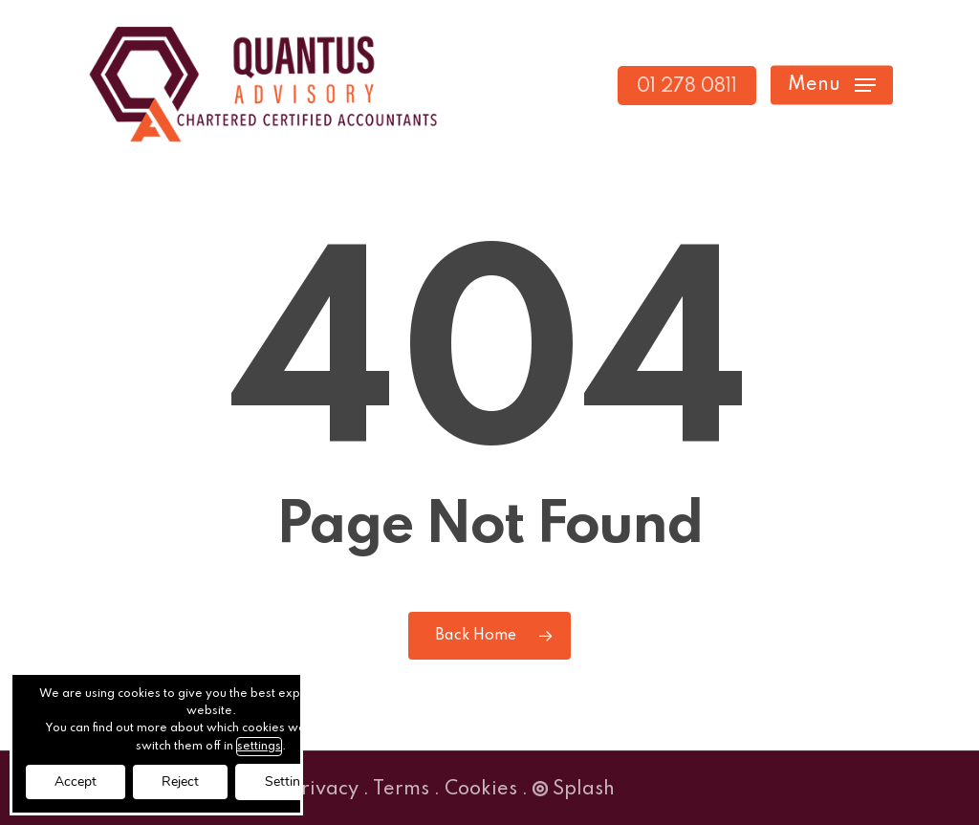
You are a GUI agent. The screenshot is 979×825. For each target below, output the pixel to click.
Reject (180, 781)
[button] (832, 86)
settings (259, 746)
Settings (290, 781)
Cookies (481, 789)
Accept (75, 781)
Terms (401, 789)
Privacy (324, 789)
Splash (574, 789)
